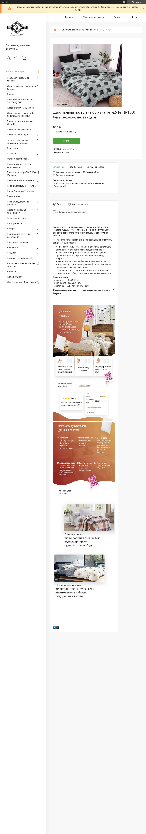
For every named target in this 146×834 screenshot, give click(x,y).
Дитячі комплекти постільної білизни (21, 87)
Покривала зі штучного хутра (21, 186)
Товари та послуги (15, 71)
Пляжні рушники (15, 277)
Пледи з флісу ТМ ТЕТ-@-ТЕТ (21, 108)
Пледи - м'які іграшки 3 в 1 (20, 129)
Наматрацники (14, 223)
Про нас (118, 17)
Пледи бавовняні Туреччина (21, 191)
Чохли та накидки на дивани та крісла (21, 265)
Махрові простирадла (18, 159)
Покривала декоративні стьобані (19, 203)
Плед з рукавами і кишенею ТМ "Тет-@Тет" (20, 101)
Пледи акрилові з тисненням (21, 180)
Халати (10, 94)
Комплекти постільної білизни (18, 79)
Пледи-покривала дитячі (19, 134)
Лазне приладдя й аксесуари (21, 282)
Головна (69, 17)
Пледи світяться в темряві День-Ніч (20, 122)
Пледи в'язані (14, 196)
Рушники (11, 153)
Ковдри (11, 228)
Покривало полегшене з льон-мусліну (19, 165)
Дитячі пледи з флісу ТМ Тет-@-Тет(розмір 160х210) (21, 114)
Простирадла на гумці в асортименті (18, 235)
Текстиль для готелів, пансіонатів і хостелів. (17, 141)
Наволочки (12, 247)
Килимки (11, 271)
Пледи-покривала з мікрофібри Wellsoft (16, 211)
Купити (66, 141)
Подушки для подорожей (19, 258)
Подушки (11, 253)
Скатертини (12, 148)
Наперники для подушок (19, 242)
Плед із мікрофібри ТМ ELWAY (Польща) (21, 173)
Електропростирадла (17, 218)
